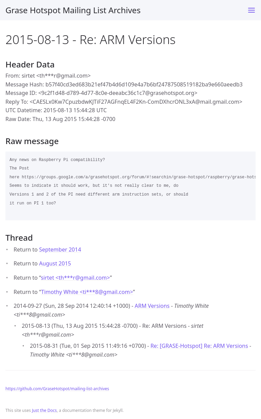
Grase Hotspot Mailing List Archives (73, 10)
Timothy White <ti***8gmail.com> (87, 292)
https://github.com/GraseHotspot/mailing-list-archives (57, 389)
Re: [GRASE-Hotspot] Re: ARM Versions (199, 346)
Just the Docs (44, 410)
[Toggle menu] (251, 10)
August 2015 (55, 263)
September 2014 (60, 249)
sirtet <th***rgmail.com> (75, 277)
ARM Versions (152, 306)
